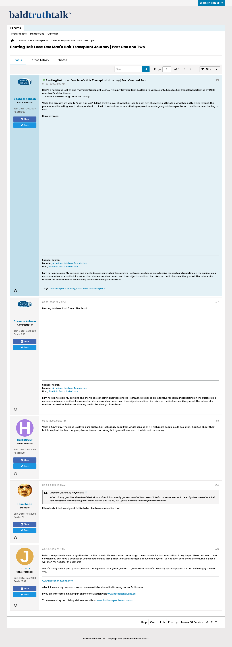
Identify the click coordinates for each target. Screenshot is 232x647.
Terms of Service (192, 622)
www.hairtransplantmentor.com (115, 600)
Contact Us (157, 622)
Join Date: (19, 108)
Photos (62, 60)
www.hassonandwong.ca (121, 593)
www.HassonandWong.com (57, 580)
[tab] (18, 60)
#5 (217, 549)
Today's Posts (19, 33)
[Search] (132, 69)
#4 (217, 485)
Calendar (52, 33)
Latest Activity (40, 60)
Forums (15, 28)
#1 (217, 79)
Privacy (173, 622)
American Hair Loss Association (69, 263)
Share (25, 119)
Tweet (24, 125)
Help (144, 622)
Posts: (17, 111)
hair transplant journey (62, 288)
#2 (217, 302)
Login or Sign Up (211, 2)
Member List (37, 33)
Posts (18, 60)
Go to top (213, 622)
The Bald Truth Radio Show (63, 266)
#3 (217, 420)
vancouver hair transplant (90, 288)
